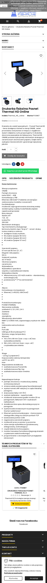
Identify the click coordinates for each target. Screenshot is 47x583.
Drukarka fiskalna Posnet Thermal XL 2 (20, 492)
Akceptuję (34, 578)
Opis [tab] (4, 178)
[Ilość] (11, 149)
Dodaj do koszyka (14, 155)
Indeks (5, 116)
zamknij (4, 6)
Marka (30, 116)
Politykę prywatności (13, 573)
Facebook (23, 524)
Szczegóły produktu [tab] (21, 178)
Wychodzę (13, 578)
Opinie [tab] (39, 178)
